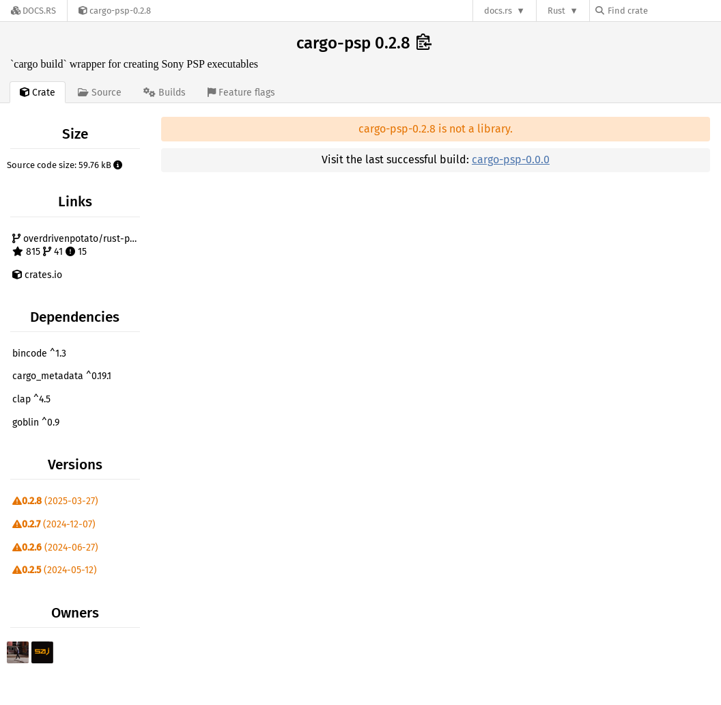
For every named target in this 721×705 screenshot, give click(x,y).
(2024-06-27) (55, 547)
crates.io (37, 275)
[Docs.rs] (33, 10)
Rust (556, 10)
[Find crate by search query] (663, 10)
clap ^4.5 (31, 399)
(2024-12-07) (54, 524)
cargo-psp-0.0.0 (511, 159)
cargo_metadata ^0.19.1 (61, 376)
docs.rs (498, 10)
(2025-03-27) (55, 501)
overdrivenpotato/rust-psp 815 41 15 (76, 245)
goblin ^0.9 (35, 422)
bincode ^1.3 (39, 353)
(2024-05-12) (54, 570)
